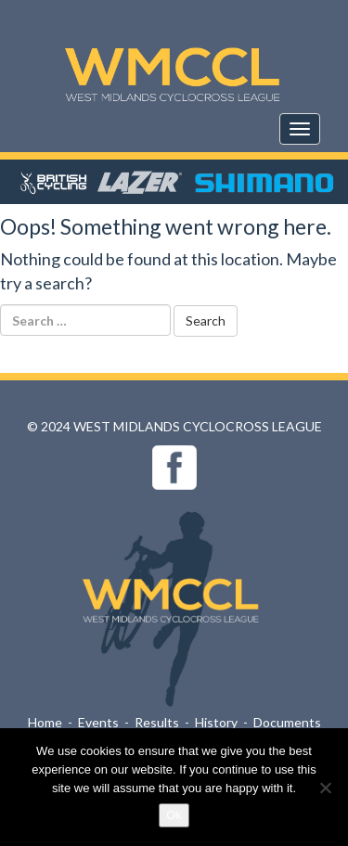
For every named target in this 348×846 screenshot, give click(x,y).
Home (45, 722)
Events (98, 722)
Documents (287, 722)
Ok (174, 815)
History (216, 722)
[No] (325, 787)
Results (157, 722)
